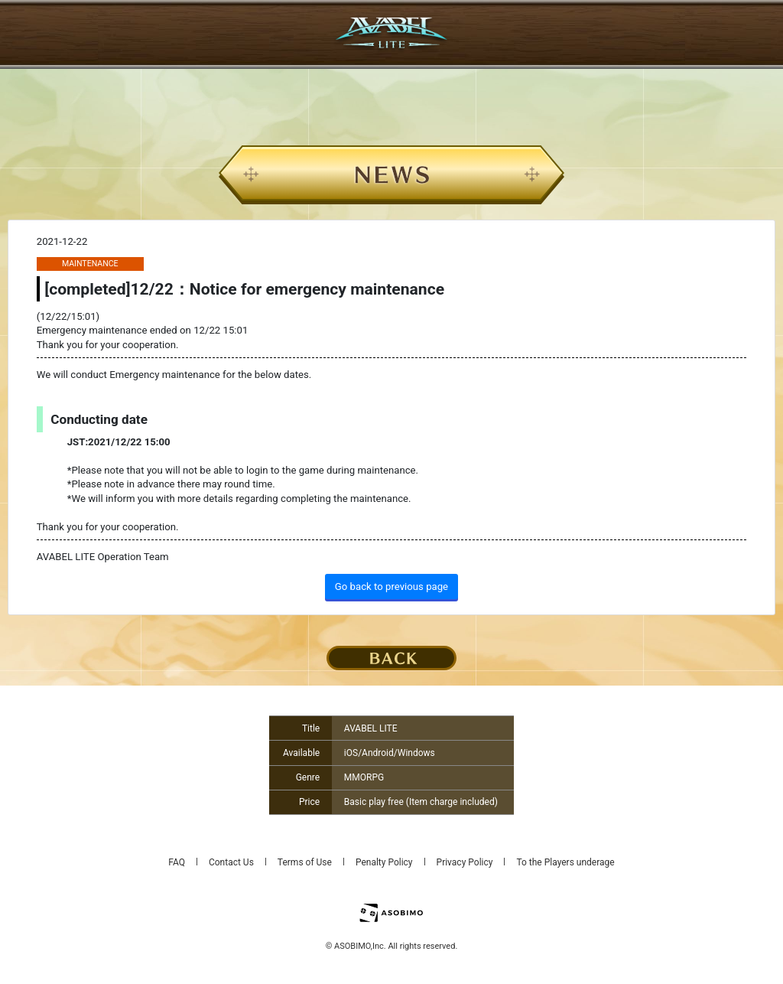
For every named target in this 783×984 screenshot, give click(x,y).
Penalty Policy (384, 862)
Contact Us (231, 862)
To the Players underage (565, 862)
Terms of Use (305, 862)
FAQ (176, 862)
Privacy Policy (465, 862)
